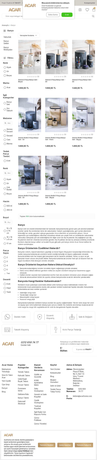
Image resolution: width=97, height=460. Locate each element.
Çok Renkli (8, 188)
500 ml (8, 206)
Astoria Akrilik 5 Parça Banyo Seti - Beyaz (82, 138)
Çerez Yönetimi (40, 424)
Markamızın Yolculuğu (6, 370)
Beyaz (8, 75)
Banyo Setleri (6, 42)
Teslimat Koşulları (37, 407)
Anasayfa (5, 25)
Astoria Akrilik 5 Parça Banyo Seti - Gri (28, 138)
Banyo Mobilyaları (8, 48)
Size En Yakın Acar (7, 376)
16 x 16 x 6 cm (8, 238)
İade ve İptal (55, 386)
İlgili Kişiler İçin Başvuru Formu (40, 413)
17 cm (7, 243)
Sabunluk (7, 37)
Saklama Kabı (23, 394)
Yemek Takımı (23, 372)
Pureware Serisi (22, 389)
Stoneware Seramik (8, 130)
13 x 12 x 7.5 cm (8, 230)
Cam (7, 139)
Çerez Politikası (37, 419)
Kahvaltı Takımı (24, 375)
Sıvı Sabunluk (8, 109)
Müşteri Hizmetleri (54, 381)
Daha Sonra (53, 15)
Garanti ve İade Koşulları (40, 395)
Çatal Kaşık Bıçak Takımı (23, 380)
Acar (7, 87)
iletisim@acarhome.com (82, 396)
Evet (7, 161)
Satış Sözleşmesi (38, 389)
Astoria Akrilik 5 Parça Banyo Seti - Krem (55, 138)
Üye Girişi (5, 384)
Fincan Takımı (23, 385)
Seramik (8, 136)
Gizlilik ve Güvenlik (38, 375)
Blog (4, 392)
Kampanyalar (89, 3)
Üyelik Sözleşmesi (38, 401)
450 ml (8, 210)
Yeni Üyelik (6, 381)
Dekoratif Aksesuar (21, 402)
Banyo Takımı (23, 398)
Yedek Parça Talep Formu (55, 390)
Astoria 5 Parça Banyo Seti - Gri (55, 81)
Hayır (7, 288)
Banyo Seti (8, 103)
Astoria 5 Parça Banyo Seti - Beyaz (28, 81)
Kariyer (5, 388)
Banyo (13, 25)
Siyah (7, 67)
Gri (6, 71)
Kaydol (88, 349)
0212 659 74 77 (29, 342)
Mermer (8, 144)
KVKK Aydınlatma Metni (38, 382)
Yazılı (7, 292)
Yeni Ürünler (55, 369)
